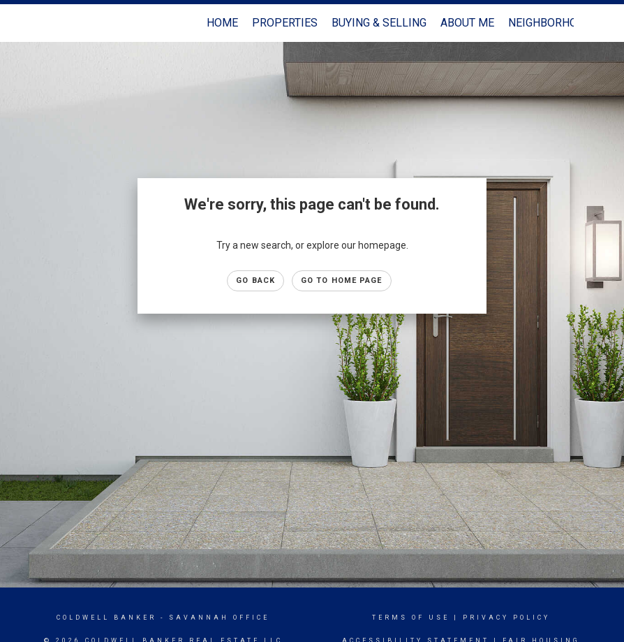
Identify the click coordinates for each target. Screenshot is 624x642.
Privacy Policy (506, 617)
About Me (467, 22)
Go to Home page (341, 280)
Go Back (255, 280)
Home (222, 22)
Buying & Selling (379, 22)
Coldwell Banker (106, 617)
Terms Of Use (411, 617)
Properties (285, 22)
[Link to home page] (57, 23)
